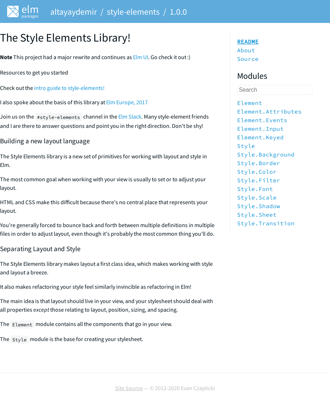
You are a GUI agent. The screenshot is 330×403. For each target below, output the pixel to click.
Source (248, 58)
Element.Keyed (260, 137)
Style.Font (255, 188)
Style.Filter (258, 180)
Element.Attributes (269, 111)
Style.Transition (265, 223)
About (246, 50)
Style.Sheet (257, 214)
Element (249, 102)
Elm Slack (129, 116)
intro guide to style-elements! (69, 87)
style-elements (133, 11)
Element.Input (260, 128)
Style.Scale (257, 197)
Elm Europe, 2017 (127, 102)
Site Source (129, 388)
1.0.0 (178, 11)
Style (246, 145)
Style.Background (265, 154)
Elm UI (140, 57)
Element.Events (262, 120)
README (248, 41)
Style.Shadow (258, 206)
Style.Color (257, 171)
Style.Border (258, 163)
